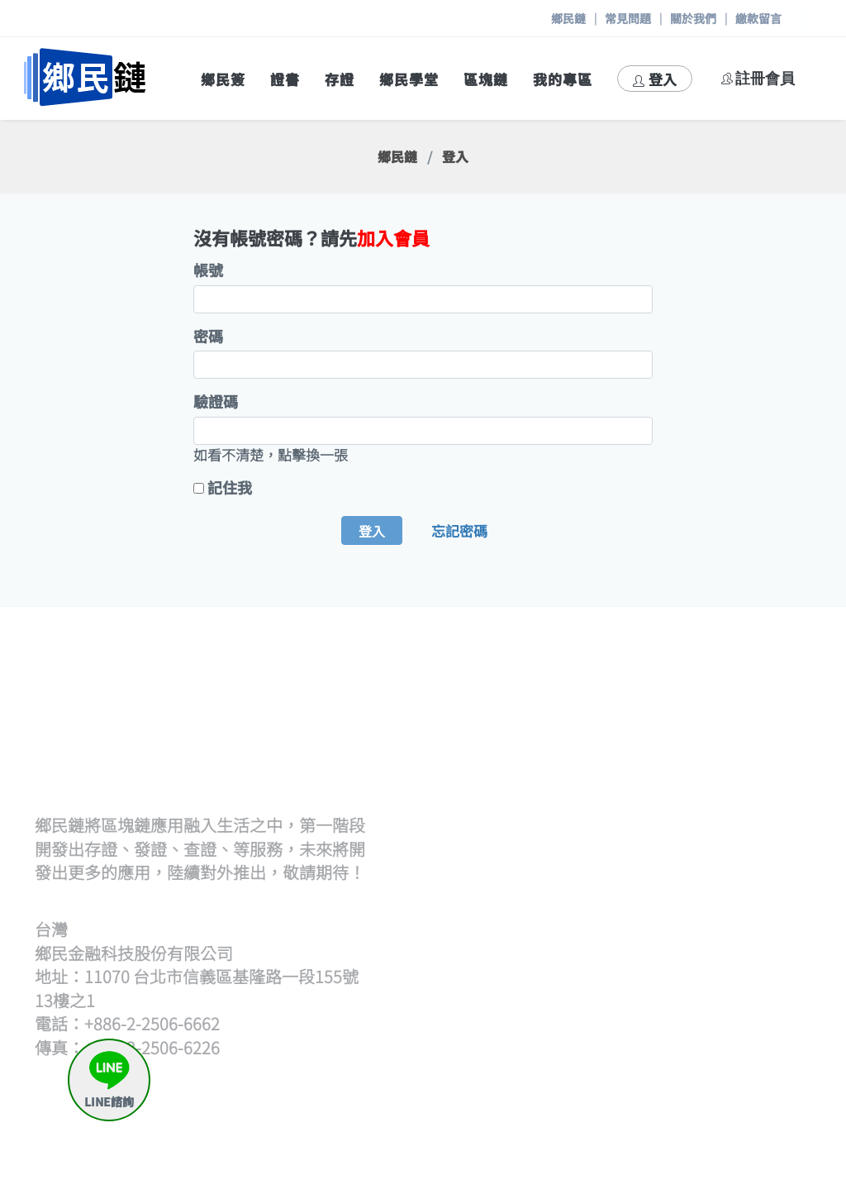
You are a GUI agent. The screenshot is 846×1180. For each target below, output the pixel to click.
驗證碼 (215, 401)
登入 (655, 79)
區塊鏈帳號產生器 (591, 1071)
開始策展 (758, 735)
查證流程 (563, 873)
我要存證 (758, 913)
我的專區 (562, 79)
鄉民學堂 (409, 79)
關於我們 (693, 18)
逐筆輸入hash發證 (592, 775)
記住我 (229, 487)
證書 (285, 79)
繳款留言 (758, 18)
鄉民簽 (223, 79)
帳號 (208, 270)
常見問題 (628, 18)
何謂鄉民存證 (765, 883)
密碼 (208, 336)
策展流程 (758, 715)
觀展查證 (563, 913)
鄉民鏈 (568, 18)
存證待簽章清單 (765, 943)
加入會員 (393, 237)
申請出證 (758, 973)
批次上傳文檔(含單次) (602, 735)
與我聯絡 (758, 1092)
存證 (339, 79)
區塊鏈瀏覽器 (577, 1051)
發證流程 (563, 715)
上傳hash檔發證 (585, 755)
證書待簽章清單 (584, 796)
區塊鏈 (485, 79)
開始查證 (563, 893)
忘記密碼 (459, 530)
